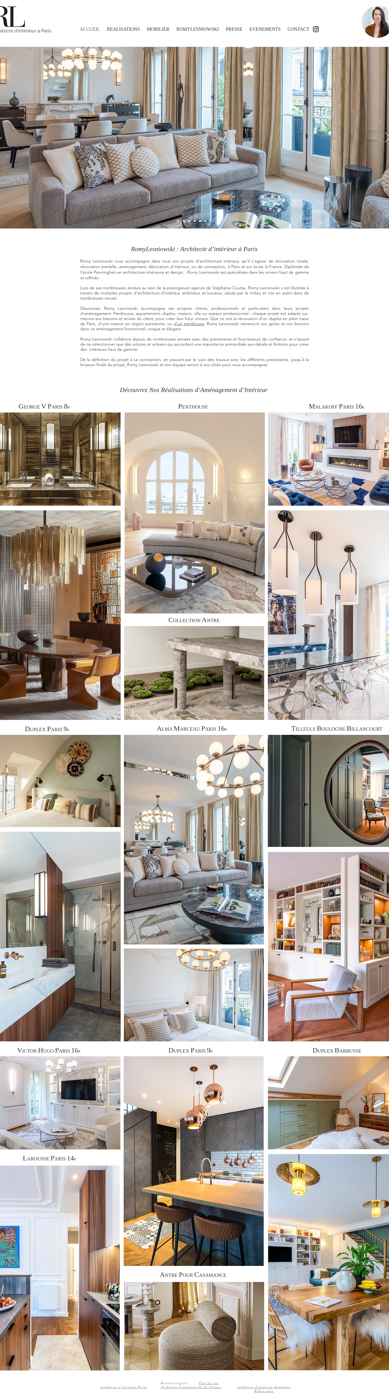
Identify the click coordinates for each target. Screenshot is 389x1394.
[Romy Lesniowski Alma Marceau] (178, 221)
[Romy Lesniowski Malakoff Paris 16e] (184, 221)
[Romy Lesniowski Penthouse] (189, 221)
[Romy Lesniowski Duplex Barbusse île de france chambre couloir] (205, 221)
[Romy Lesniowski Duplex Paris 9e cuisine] (200, 221)
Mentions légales (174, 1383)
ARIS (214, 729)
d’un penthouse (189, 323)
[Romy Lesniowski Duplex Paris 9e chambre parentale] (195, 221)
